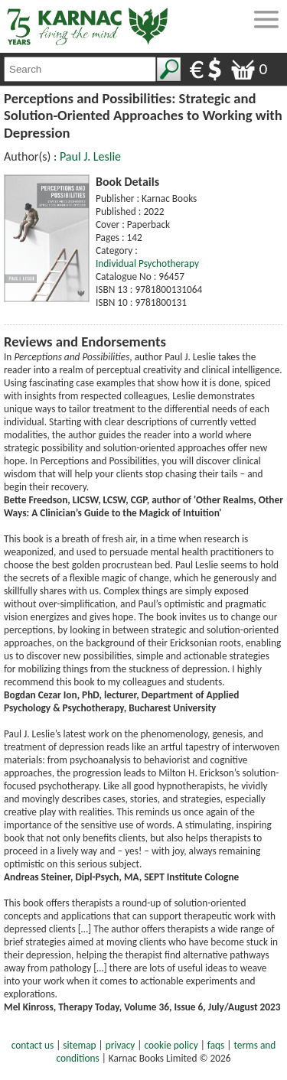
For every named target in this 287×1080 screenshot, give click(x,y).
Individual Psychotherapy (147, 263)
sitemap (79, 1045)
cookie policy (171, 1045)
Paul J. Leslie (90, 156)
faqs (215, 1045)
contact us (32, 1045)
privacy (120, 1045)
